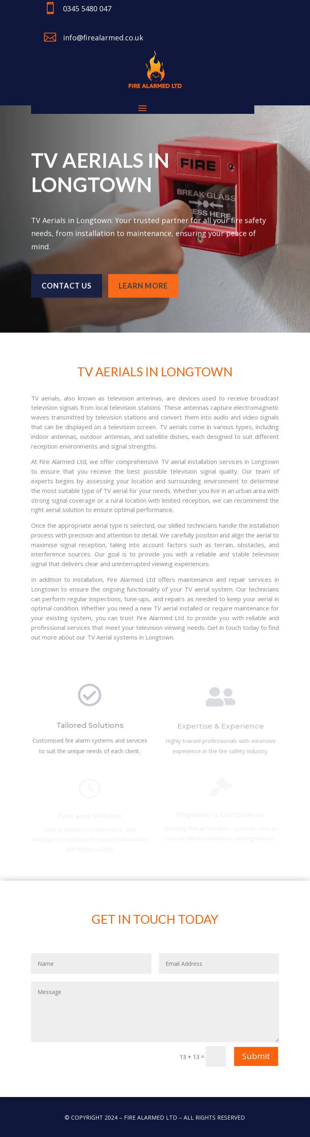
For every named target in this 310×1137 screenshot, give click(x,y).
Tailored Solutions (89, 727)
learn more (143, 284)
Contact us (67, 284)
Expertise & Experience (220, 727)
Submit (256, 1056)
